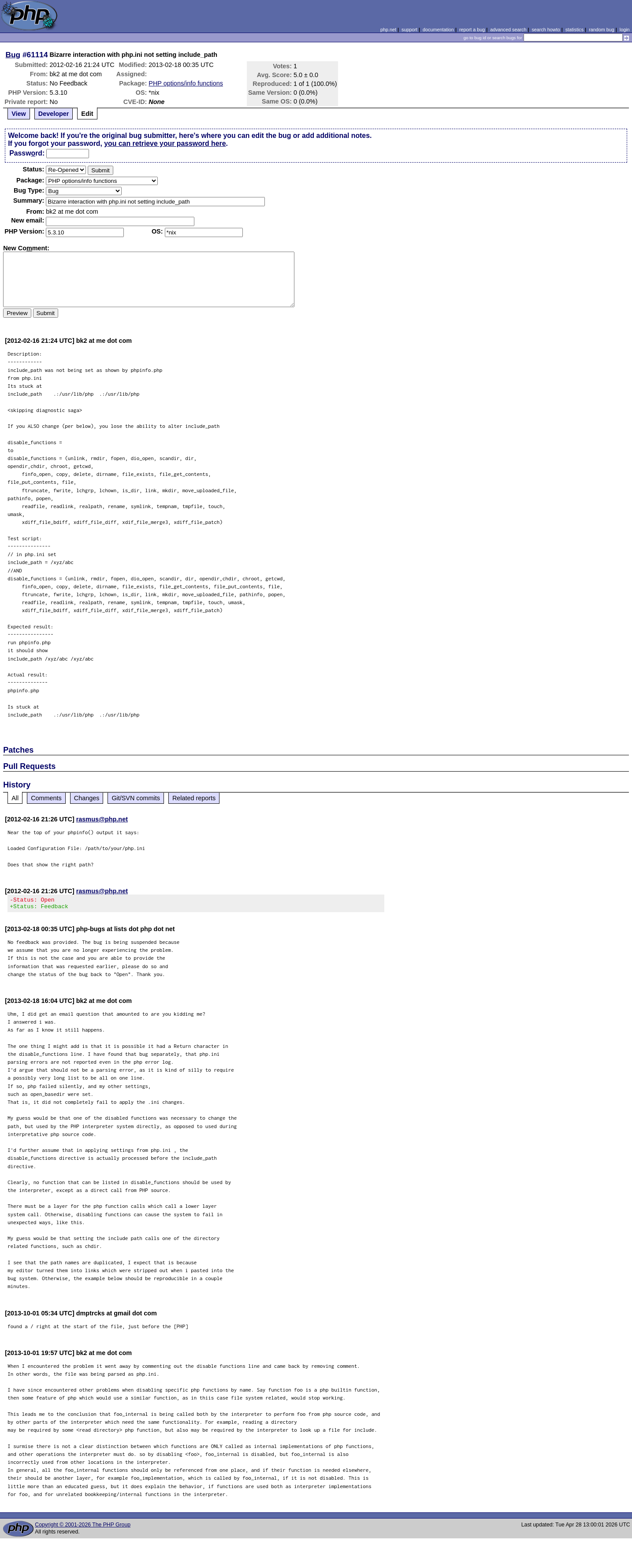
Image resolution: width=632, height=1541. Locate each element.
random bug (601, 29)
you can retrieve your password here (165, 143)
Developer (53, 113)
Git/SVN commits (136, 798)
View (18, 113)
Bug (13, 54)
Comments (46, 798)
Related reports (194, 798)
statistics (574, 29)
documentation (438, 29)
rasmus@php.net (102, 819)
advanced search (508, 29)
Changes (87, 798)
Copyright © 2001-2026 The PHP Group (82, 1527)
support (409, 29)
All (15, 798)
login (625, 29)
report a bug (472, 29)
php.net (388, 29)
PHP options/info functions (186, 83)
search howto (546, 29)
